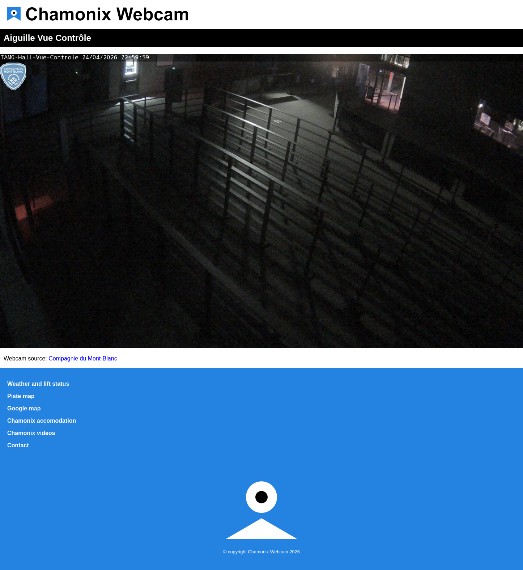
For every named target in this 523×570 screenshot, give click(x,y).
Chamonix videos (31, 433)
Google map (24, 408)
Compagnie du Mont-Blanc (82, 358)
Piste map (21, 396)
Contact (18, 445)
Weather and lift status (38, 384)
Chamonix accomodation (41, 421)
